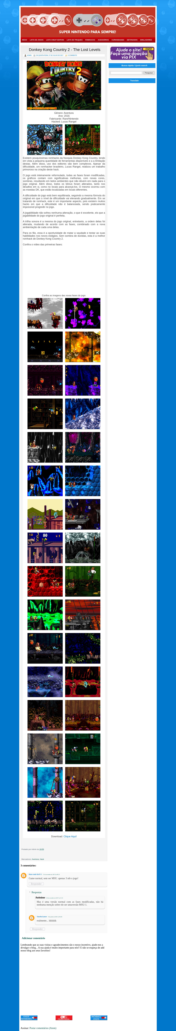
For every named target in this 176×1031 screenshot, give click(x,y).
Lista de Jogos (36, 40)
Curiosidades (118, 40)
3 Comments (72, 55)
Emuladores (146, 40)
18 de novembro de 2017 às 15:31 (54, 898)
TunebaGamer (42, 917)
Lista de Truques (74, 40)
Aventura (35, 859)
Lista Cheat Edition (55, 40)
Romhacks (90, 40)
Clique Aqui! (70, 836)
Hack (42, 859)
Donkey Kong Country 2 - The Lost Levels (64, 50)
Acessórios (103, 40)
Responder (36, 883)
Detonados (132, 40)
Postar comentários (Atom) (43, 1028)
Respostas (37, 892)
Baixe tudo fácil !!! (35, 874)
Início (24, 40)
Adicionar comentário (33, 938)
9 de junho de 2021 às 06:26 (55, 916)
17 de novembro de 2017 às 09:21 (51, 874)
